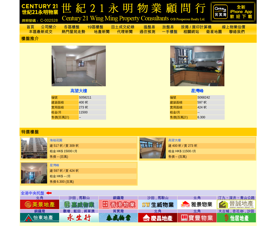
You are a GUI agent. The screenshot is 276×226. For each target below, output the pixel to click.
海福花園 (56, 140)
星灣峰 (197, 91)
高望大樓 (78, 91)
